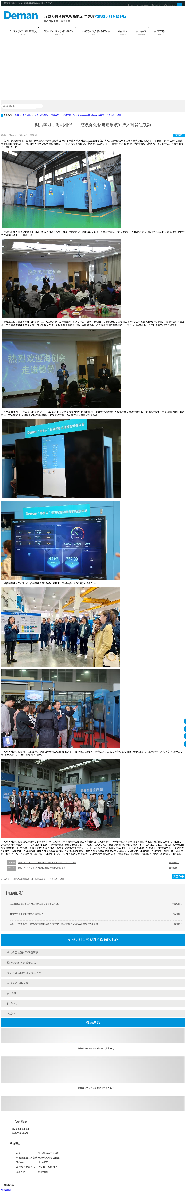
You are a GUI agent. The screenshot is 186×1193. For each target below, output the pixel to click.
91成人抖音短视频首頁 (23, 33)
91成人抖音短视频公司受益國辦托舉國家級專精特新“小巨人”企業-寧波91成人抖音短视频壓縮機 (54, 924)
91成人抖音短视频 (55, 879)
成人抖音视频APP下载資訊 (47, 115)
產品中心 (123, 33)
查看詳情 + (174, 863)
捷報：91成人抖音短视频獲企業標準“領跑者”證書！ (42, 868)
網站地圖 (169, 5)
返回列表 (178, 135)
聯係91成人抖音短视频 (138, 5)
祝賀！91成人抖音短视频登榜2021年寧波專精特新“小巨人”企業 (47, 863)
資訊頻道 (27, 115)
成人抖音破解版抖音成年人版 (24, 973)
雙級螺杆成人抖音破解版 (59, 33)
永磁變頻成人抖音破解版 (95, 33)
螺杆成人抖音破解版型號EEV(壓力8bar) (96, 1089)
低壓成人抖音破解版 (49, 1157)
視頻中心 (12, 1003)
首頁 (17, 115)
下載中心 (12, 1013)
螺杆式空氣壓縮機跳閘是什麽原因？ (26, 914)
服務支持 (159, 33)
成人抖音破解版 (38, 879)
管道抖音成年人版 (17, 983)
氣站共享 (141, 33)
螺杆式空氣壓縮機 (21, 879)
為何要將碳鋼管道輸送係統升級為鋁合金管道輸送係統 (35, 904)
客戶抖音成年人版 (25, 1167)
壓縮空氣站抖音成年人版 (21, 962)
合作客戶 (12, 993)
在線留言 (156, 5)
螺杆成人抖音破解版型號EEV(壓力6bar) (96, 1049)
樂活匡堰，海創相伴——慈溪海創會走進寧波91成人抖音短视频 (92, 115)
